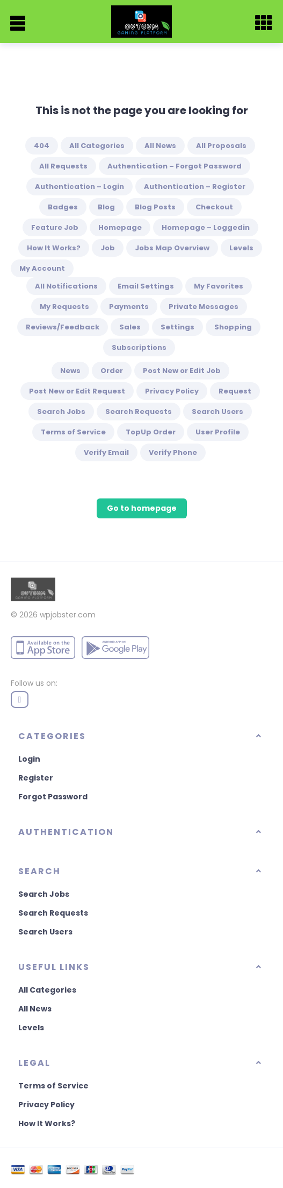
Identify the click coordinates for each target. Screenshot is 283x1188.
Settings (177, 327)
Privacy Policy (172, 391)
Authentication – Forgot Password (174, 166)
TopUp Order (151, 432)
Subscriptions (139, 347)
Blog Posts (155, 207)
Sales (130, 327)
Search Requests (138, 411)
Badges (63, 207)
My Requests (64, 306)
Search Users (217, 411)
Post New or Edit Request (77, 391)
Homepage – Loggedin (206, 227)
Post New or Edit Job (182, 370)
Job (107, 248)
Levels (241, 248)
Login (29, 759)
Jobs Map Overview (172, 248)
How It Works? (54, 248)
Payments (129, 306)
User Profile (217, 432)
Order (111, 370)
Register (35, 777)
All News (160, 145)
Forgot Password (53, 796)
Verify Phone (173, 452)
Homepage (120, 227)
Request (235, 391)
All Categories (97, 145)
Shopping (233, 327)
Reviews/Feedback (62, 327)
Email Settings (146, 286)
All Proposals (221, 145)
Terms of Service (73, 432)
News (70, 370)
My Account (42, 268)
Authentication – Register (194, 186)
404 (41, 145)
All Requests (63, 166)
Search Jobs (61, 411)
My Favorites (218, 286)
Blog (106, 207)
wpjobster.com (68, 614)
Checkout (214, 207)
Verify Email (106, 452)
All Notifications (66, 286)
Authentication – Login (79, 186)
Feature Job (54, 227)
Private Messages (203, 306)
